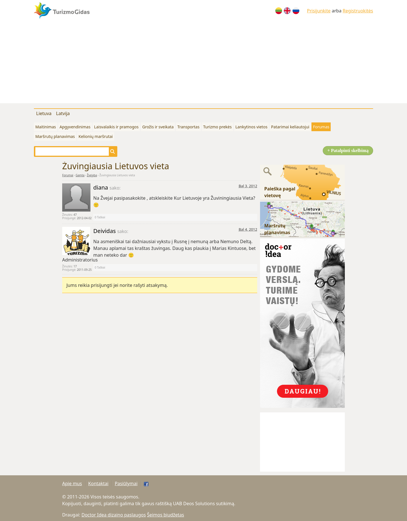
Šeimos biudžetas (165, 515)
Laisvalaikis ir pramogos (116, 126)
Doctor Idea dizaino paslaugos (113, 515)
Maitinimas (45, 126)
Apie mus (72, 483)
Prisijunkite (319, 11)
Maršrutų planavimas (55, 136)
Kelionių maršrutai (96, 136)
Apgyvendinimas (75, 126)
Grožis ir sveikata (158, 126)
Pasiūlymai (126, 483)
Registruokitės (358, 11)
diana (101, 187)
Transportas (188, 126)
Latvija (63, 113)
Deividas (105, 231)
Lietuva (43, 113)
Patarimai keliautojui (290, 126)
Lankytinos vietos (251, 126)
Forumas (321, 126)
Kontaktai (98, 483)
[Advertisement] (203, 63)
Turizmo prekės (217, 126)
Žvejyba (92, 175)
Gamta (79, 175)
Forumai (67, 175)
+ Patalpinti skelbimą (348, 150)
